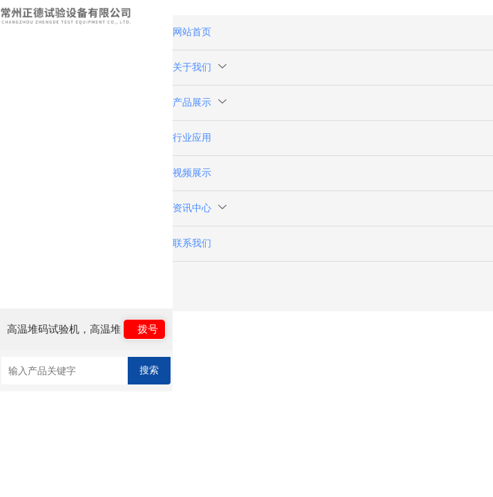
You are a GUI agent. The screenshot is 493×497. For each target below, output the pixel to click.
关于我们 (199, 67)
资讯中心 (199, 208)
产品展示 (199, 102)
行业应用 (192, 138)
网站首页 (192, 32)
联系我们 (192, 243)
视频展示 (192, 173)
